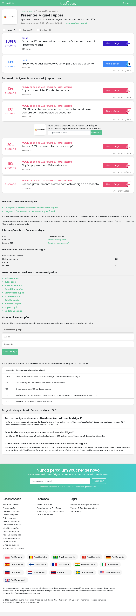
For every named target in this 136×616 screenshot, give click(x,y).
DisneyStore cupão (14, 296)
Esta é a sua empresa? (58, 247)
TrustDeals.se (87, 576)
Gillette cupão (12, 304)
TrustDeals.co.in (88, 568)
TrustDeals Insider (45, 518)
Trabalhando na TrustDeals (49, 512)
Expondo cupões (10, 518)
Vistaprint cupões (11, 548)
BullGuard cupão (13, 289)
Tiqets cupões (9, 545)
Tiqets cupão (11, 311)
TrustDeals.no (63, 576)
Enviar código (10, 355)
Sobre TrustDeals (44, 508)
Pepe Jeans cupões (12, 538)
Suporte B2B (76, 515)
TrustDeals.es (17, 568)
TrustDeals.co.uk (18, 584)
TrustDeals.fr (63, 568)
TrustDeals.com (112, 576)
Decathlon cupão (14, 293)
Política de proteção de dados (85, 508)
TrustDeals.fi (40, 568)
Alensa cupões (10, 512)
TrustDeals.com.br (67, 561)
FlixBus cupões (9, 522)
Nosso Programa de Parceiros (50, 515)
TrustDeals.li (16, 576)
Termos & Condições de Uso (84, 512)
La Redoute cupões (11, 525)
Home (24, 11)
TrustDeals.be (40, 561)
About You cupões (11, 508)
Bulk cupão (10, 285)
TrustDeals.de (118, 561)
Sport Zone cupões (11, 542)
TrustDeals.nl (39, 576)
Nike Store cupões (11, 532)
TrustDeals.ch (93, 561)
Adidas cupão (12, 282)
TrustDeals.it (112, 568)
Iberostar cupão (13, 307)
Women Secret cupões (13, 552)
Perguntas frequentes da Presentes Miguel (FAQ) (30, 215)
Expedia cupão (12, 300)
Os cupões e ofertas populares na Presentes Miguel (31, 211)
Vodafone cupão (13, 314)
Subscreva (96, 134)
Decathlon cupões (11, 515)
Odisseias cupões (11, 535)
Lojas (31, 11)
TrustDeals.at (16, 561)
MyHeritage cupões (12, 528)
